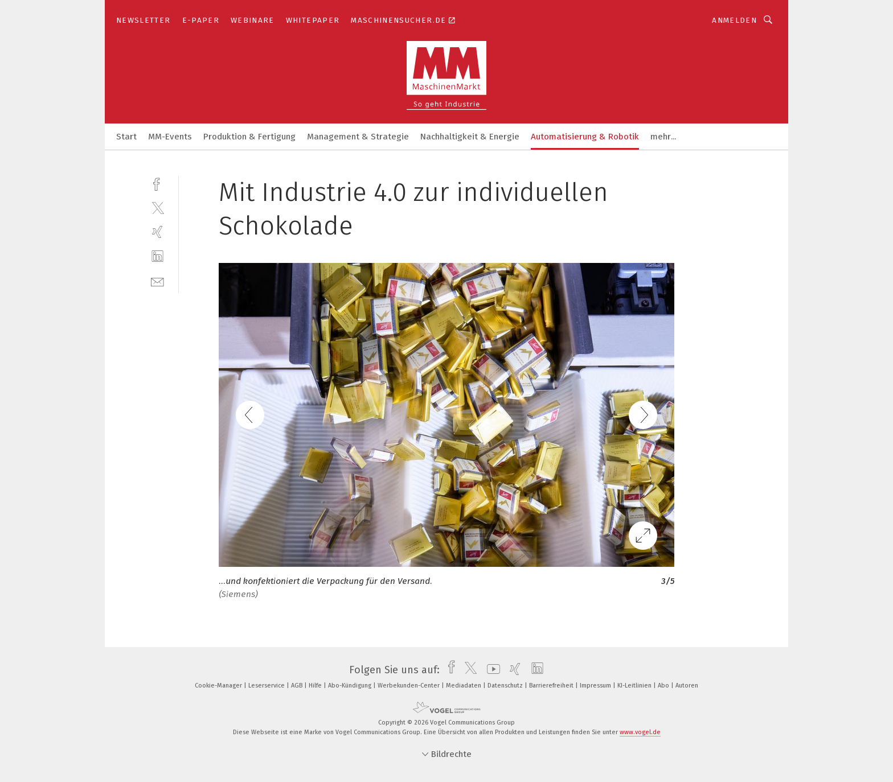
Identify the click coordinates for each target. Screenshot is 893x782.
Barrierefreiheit (552, 685)
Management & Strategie (358, 136)
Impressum (596, 685)
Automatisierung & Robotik (585, 136)
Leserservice (267, 685)
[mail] (157, 281)
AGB (297, 685)
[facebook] (157, 183)
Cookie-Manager (219, 685)
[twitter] (157, 207)
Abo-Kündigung (350, 685)
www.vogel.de (640, 732)
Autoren (686, 685)
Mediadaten (464, 685)
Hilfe (316, 685)
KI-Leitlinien (635, 685)
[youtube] (490, 670)
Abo (664, 685)
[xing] (157, 232)
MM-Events (170, 136)
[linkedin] (157, 256)
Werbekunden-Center (409, 685)
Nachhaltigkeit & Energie (469, 136)
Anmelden (734, 20)
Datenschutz (506, 685)
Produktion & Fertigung (249, 136)
